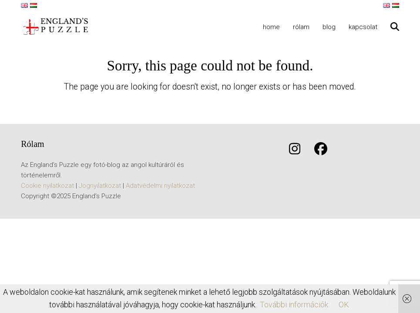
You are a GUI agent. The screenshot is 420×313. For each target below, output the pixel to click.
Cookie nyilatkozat (47, 186)
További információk (294, 304)
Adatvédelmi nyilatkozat (160, 186)
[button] (395, 27)
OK (344, 304)
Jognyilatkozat (100, 186)
